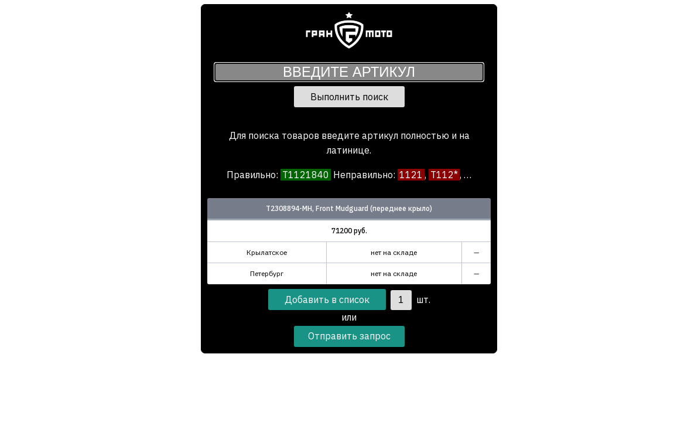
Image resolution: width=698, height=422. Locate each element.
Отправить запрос (349, 336)
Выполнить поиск (349, 97)
